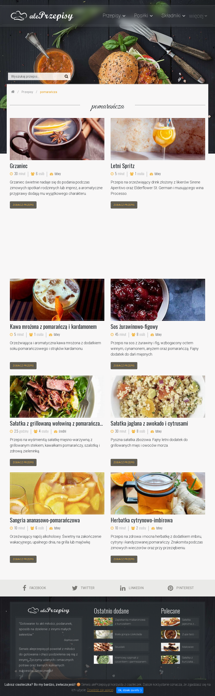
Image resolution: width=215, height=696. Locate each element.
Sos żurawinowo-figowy (134, 326)
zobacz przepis (23, 204)
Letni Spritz (123, 165)
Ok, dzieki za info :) (130, 690)
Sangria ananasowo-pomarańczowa (45, 520)
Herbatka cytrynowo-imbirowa (142, 520)
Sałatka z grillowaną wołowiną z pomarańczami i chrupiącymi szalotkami (83, 423)
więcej (196, 16)
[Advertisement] (107, 244)
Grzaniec (19, 165)
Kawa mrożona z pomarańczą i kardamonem (53, 326)
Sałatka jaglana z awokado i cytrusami (149, 423)
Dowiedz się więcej (100, 690)
